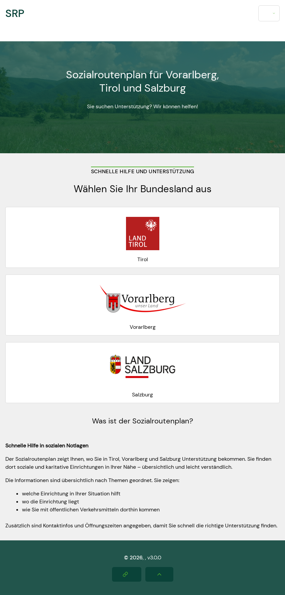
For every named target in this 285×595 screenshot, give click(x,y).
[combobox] (269, 13)
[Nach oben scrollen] (159, 574)
